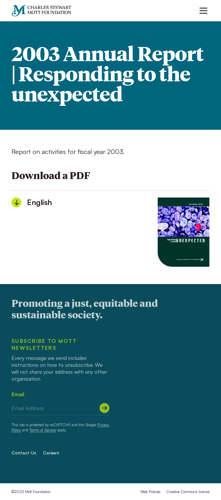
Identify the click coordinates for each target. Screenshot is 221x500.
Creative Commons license (187, 491)
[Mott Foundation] (44, 10)
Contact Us (24, 453)
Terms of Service (42, 430)
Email (18, 394)
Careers (51, 453)
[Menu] (203, 11)
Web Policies (150, 491)
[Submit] (104, 408)
